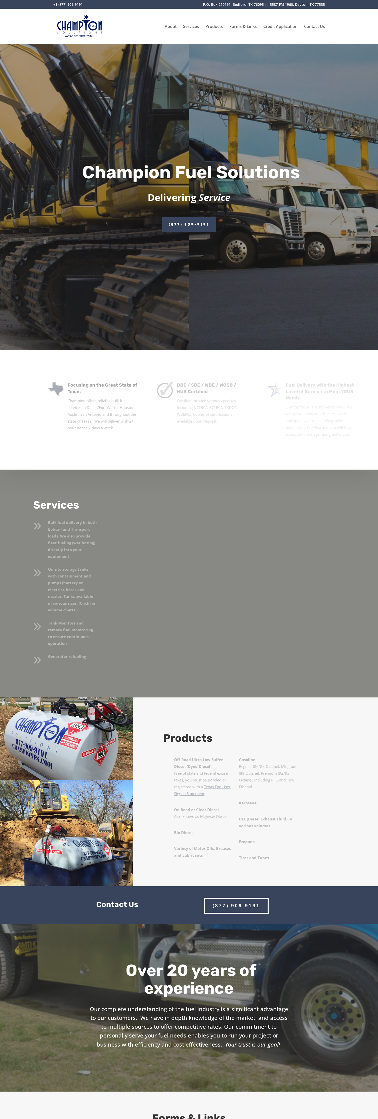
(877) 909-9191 (189, 224)
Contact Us (314, 27)
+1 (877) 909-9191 (68, 5)
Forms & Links (243, 27)
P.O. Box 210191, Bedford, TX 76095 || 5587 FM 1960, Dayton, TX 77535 (264, 5)
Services (191, 27)
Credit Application (280, 27)
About (171, 27)
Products (214, 27)
